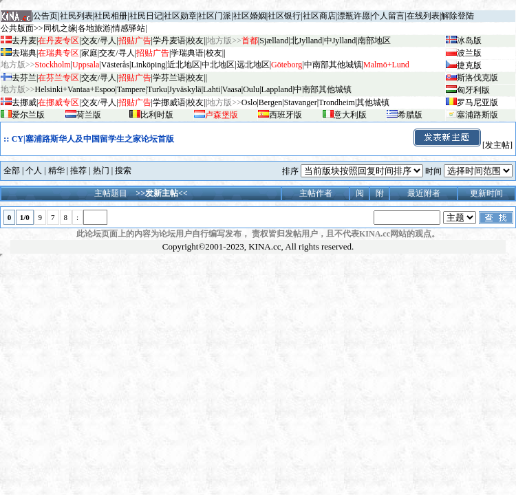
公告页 (45, 16)
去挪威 (24, 102)
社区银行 (284, 16)
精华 (56, 170)
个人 (33, 170)
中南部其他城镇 (323, 89)
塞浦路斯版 (477, 115)
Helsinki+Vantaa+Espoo (75, 89)
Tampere (131, 89)
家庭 (89, 53)
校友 (195, 40)
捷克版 (469, 65)
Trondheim (337, 102)
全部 (11, 170)
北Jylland (306, 40)
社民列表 (76, 16)
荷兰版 (88, 115)
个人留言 (388, 16)
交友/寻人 (98, 40)
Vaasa (231, 89)
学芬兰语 (169, 77)
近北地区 (183, 64)
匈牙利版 (473, 90)
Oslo (249, 102)
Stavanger (300, 102)
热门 (101, 170)
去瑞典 (24, 53)
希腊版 (410, 115)
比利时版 (156, 115)
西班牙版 (285, 115)
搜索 (123, 170)
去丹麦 (24, 40)
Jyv (185, 89)
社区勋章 (180, 16)
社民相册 (110, 16)
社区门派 (214, 16)
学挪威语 (169, 102)
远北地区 (253, 64)
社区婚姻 (249, 16)
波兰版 (469, 53)
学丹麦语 (169, 40)
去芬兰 (24, 77)
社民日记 (145, 16)
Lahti (211, 89)
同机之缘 (59, 28)
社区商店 (319, 16)
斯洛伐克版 (477, 77)
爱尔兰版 (28, 115)
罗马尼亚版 (477, 102)
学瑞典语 (187, 53)
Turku (157, 89)
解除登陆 (457, 16)
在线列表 (423, 16)
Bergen (270, 102)
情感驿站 (128, 28)
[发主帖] (462, 145)
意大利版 (350, 115)
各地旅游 (94, 28)
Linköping (148, 64)
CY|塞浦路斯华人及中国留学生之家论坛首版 (93, 139)
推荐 (78, 170)
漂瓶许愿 (353, 16)
